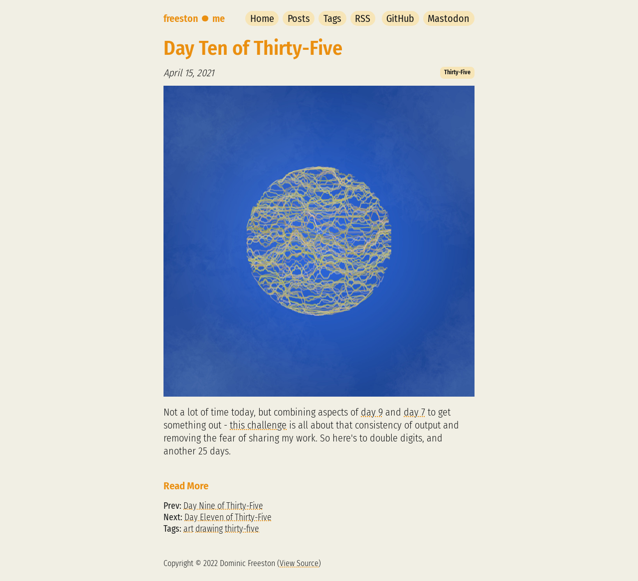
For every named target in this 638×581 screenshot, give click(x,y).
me (218, 18)
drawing (209, 529)
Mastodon (449, 18)
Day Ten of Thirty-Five (252, 48)
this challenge (258, 425)
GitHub (400, 18)
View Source (299, 563)
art (188, 529)
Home (262, 18)
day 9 (372, 412)
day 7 (414, 412)
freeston (180, 18)
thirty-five (242, 529)
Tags (332, 18)
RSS (362, 18)
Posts (299, 18)
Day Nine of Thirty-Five (223, 506)
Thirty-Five (457, 72)
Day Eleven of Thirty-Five (228, 517)
